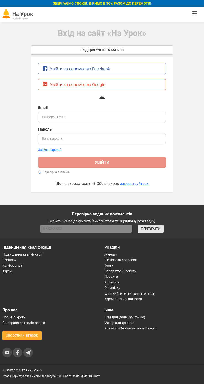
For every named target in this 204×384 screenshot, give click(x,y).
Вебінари (9, 260)
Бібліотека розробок (120, 260)
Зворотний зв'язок (22, 335)
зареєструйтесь (134, 183)
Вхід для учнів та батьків (102, 50)
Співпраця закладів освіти (23, 323)
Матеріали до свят (119, 323)
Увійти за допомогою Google (74, 84)
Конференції (12, 266)
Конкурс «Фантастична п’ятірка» (130, 328)
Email (43, 107)
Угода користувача (16, 376)
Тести (108, 266)
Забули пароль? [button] (50, 150)
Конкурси (112, 282)
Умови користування (46, 376)
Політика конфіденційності (81, 376)
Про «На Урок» (14, 317)
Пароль (45, 129)
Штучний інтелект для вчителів (129, 293)
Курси (7, 271)
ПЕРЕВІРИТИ (150, 229)
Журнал (110, 254)
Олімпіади (112, 288)
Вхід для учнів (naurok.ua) (124, 317)
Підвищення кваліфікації (22, 254)
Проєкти (111, 276)
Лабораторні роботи (120, 271)
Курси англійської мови (123, 299)
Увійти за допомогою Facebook (76, 68)
